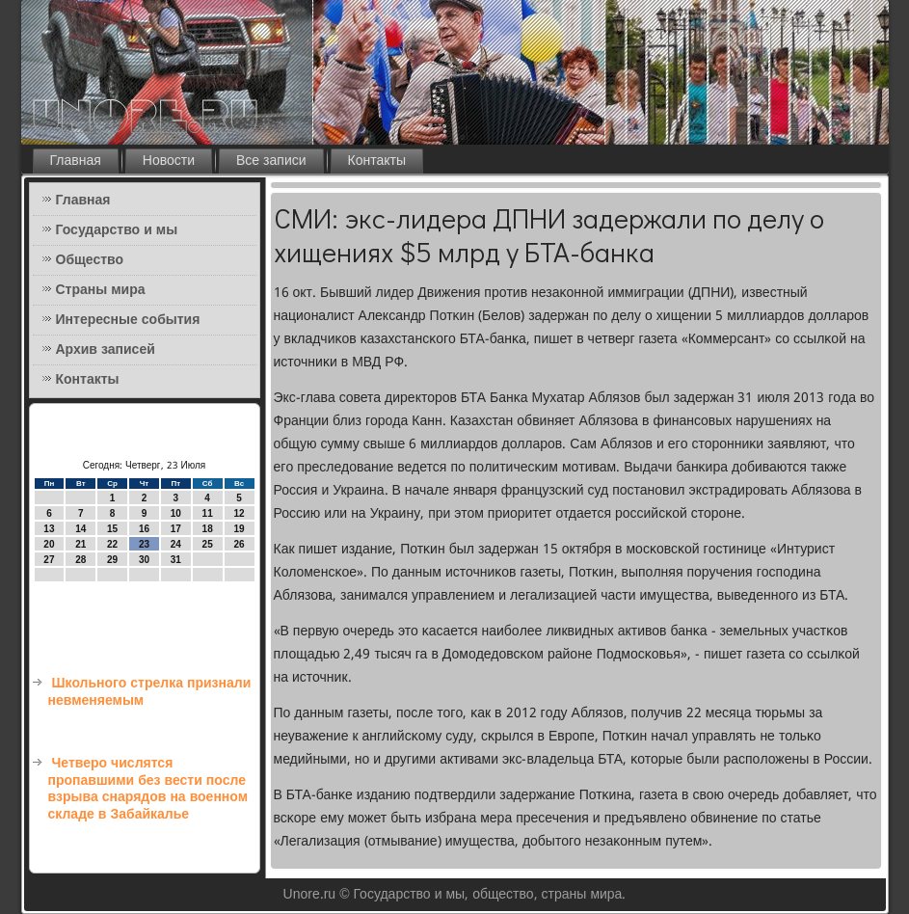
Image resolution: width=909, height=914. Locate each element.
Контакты (377, 161)
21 (80, 544)
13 (48, 529)
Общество (90, 260)
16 (144, 529)
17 (176, 529)
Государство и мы (117, 230)
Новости (169, 161)
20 (48, 544)
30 (144, 559)
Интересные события (128, 320)
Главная (75, 161)
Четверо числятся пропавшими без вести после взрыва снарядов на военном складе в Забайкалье (148, 789)
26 (238, 544)
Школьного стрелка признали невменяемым (150, 692)
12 (238, 513)
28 (80, 559)
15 (112, 529)
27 (48, 559)
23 (144, 544)
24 (176, 544)
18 (207, 529)
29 (112, 559)
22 (112, 544)
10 (176, 513)
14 (80, 529)
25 (207, 544)
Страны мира (101, 290)
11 (207, 513)
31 (176, 559)
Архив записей (105, 350)
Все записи (271, 161)
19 (238, 529)
